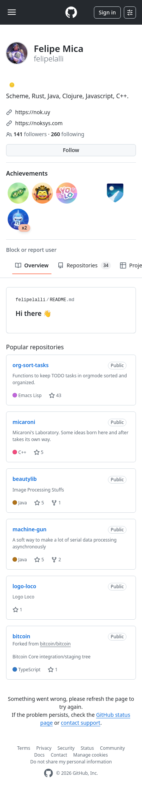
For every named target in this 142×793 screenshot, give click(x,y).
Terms (23, 748)
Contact (59, 755)
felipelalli (30, 300)
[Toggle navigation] (11, 12)
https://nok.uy (32, 112)
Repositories (84, 265)
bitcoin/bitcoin (55, 644)
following (67, 134)
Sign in (107, 12)
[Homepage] (71, 12)
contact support (80, 722)
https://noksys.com (38, 123)
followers (27, 134)
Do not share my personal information (71, 761)
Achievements (27, 173)
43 (55, 395)
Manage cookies (90, 755)
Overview (31, 265)
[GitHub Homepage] (48, 773)
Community (112, 748)
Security (66, 748)
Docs (39, 755)
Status (87, 748)
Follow (71, 150)
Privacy (43, 748)
